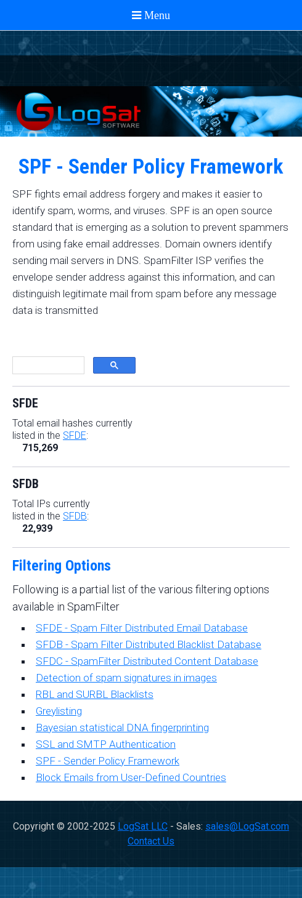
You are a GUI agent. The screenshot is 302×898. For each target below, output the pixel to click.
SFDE (74, 435)
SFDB (75, 516)
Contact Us (151, 841)
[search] (47, 365)
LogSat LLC (143, 826)
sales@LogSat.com (247, 826)
